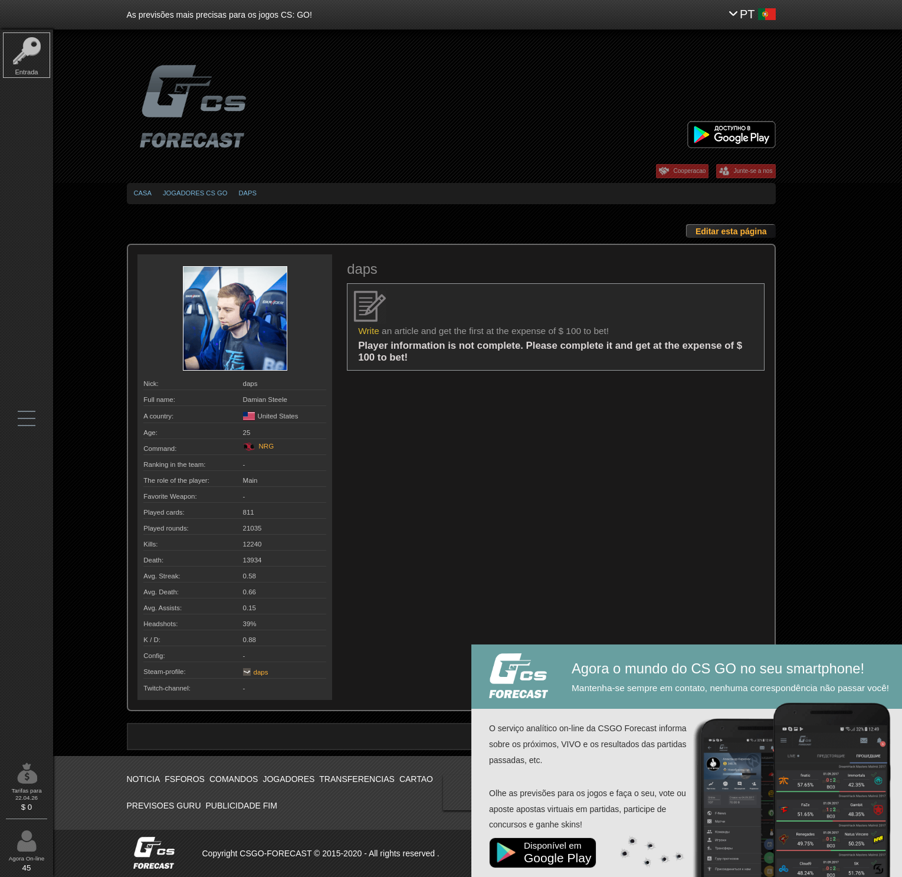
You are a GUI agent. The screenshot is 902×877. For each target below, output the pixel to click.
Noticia (143, 779)
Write (368, 331)
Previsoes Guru (164, 805)
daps (247, 193)
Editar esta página (731, 231)
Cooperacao (689, 171)
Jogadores (288, 779)
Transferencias (357, 779)
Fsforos (185, 779)
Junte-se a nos (752, 171)
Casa (143, 193)
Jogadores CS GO (195, 193)
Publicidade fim (241, 805)
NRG (258, 446)
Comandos (233, 779)
